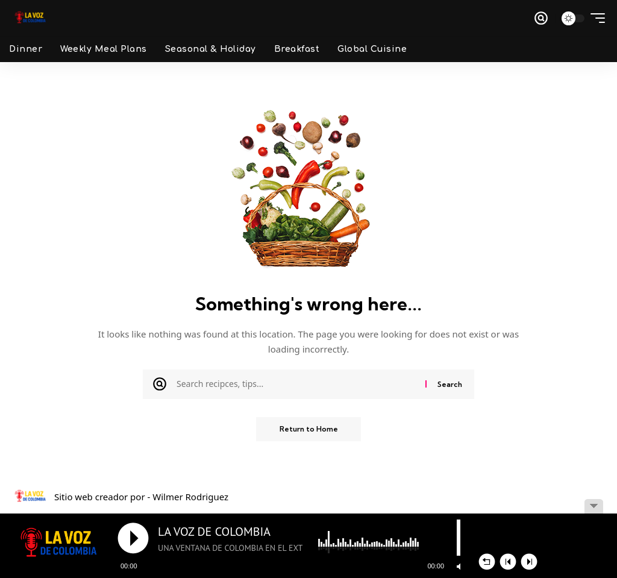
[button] (541, 18)
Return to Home (309, 428)
